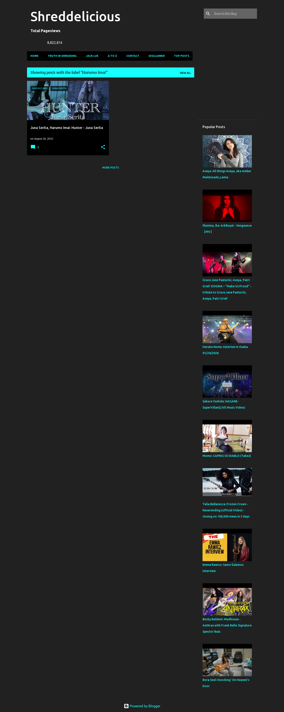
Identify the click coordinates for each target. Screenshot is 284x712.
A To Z (112, 55)
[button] (103, 147)
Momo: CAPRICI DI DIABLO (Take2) (227, 456)
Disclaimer (157, 55)
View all (185, 72)
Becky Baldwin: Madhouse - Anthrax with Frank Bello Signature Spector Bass (227, 625)
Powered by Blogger (142, 706)
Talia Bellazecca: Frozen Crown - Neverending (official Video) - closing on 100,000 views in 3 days (226, 510)
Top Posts (181, 55)
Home (34, 55)
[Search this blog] (234, 14)
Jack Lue (92, 55)
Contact (132, 55)
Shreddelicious (75, 16)
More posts (110, 167)
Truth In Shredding (62, 55)
